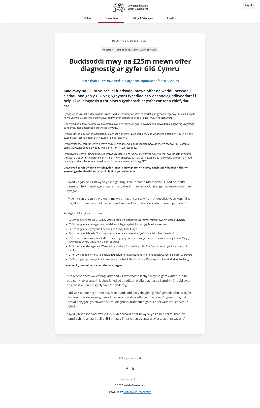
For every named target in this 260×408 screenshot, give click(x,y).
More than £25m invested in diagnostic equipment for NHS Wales (130, 81)
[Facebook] (127, 368)
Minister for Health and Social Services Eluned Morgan (129, 49)
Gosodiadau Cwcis (130, 379)
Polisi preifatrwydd (130, 358)
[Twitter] (133, 368)
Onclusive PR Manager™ (137, 391)
